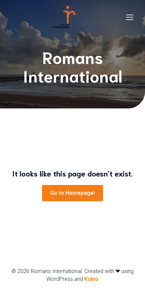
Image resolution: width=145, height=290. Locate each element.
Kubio (91, 279)
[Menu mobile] (130, 17)
